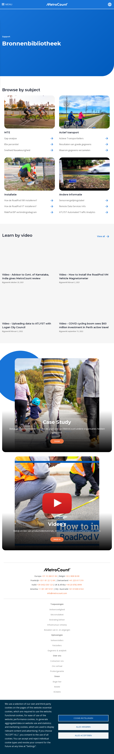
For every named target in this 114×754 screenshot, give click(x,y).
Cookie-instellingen (83, 718)
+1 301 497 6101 (45, 589)
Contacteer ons (57, 661)
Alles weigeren (83, 727)
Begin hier (57, 681)
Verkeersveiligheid (57, 609)
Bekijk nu (57, 539)
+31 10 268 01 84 (49, 576)
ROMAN (57, 692)
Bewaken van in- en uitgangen (57, 630)
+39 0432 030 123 (45, 584)
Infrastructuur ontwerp (57, 625)
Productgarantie (57, 671)
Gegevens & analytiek (57, 650)
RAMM (57, 686)
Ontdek (57, 441)
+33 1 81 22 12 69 (47, 580)
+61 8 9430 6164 (76, 589)
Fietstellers (57, 645)
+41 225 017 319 (76, 580)
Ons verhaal (57, 666)
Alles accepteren (83, 735)
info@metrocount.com (57, 593)
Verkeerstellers (57, 640)
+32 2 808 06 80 (72, 576)
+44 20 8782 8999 (74, 584)
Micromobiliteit (57, 614)
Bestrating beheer (57, 619)
